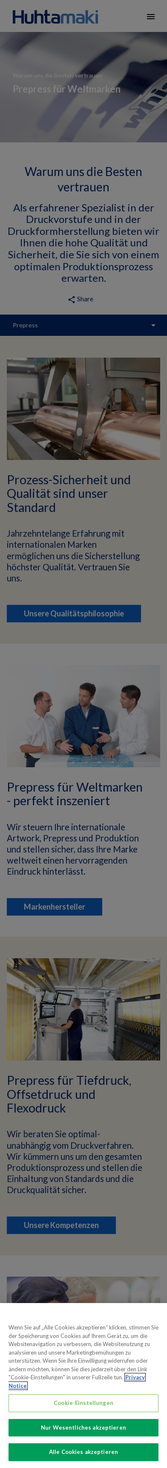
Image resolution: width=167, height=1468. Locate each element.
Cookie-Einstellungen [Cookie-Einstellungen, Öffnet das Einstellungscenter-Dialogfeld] (83, 1410)
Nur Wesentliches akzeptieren (83, 1434)
